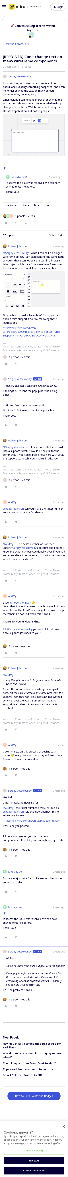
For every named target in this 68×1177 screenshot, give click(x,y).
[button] (4, 7)
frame (26, 205)
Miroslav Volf (19, 177)
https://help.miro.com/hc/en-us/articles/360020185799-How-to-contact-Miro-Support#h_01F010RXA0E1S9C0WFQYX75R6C (32, 331)
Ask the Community (17, 44)
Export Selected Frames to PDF (22, 1075)
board (37, 205)
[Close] (64, 1126)
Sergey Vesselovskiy (20, 76)
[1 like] (16, 357)
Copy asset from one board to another (28, 1069)
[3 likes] (19, 216)
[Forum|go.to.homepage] (25, 7)
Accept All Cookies (34, 1170)
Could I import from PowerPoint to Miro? (29, 1063)
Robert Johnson (17, 246)
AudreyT (13, 502)
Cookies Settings (34, 1150)
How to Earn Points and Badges (34, 1096)
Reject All (34, 1160)
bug (48, 205)
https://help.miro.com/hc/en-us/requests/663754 (31, 820)
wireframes (11, 205)
